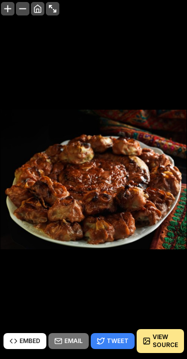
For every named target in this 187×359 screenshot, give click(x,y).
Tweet (113, 341)
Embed (24, 341)
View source (160, 341)
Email (68, 341)
